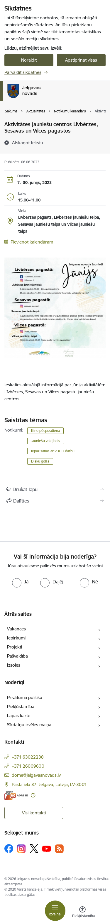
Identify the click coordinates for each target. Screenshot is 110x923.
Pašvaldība (17, 656)
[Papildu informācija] (33, 795)
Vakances (16, 629)
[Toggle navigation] (55, 911)
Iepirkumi (16, 638)
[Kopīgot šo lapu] (55, 500)
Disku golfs (40, 461)
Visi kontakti (34, 813)
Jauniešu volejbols (45, 441)
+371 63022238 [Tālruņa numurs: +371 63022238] (28, 757)
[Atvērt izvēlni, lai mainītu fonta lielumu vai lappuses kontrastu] (82, 912)
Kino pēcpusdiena (45, 430)
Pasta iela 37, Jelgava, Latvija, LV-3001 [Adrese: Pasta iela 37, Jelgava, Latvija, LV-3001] (49, 784)
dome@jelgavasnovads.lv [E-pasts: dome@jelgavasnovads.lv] (36, 775)
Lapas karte (18, 715)
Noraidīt (29, 60)
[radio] (20, 581)
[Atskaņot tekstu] (27, 142)
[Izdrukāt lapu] (55, 489)
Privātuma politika (24, 697)
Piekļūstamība (20, 706)
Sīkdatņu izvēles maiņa (29, 724)
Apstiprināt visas (81, 60)
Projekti (14, 647)
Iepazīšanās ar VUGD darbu (53, 451)
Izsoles (13, 665)
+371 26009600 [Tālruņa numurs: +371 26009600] (28, 766)
